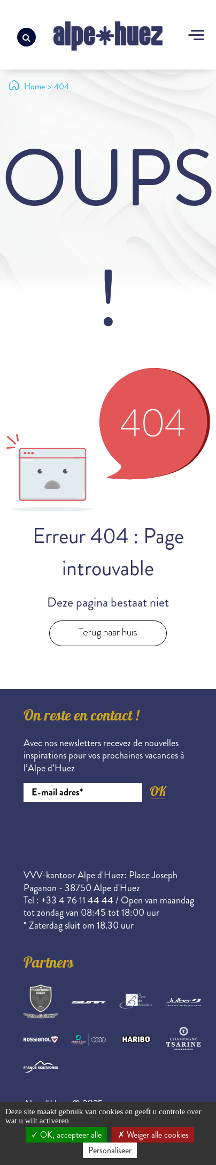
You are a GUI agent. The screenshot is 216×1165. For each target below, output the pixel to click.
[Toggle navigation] (196, 36)
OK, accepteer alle (66, 1135)
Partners (49, 964)
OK (158, 791)
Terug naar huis (108, 632)
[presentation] (105, 831)
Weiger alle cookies (153, 1135)
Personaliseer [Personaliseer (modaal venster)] (110, 1150)
